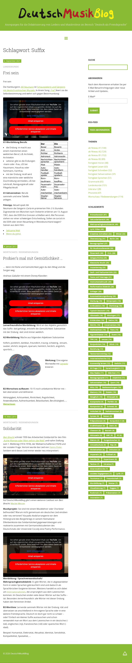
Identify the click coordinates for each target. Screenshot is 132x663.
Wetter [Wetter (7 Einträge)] (113, 483)
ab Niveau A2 (94, 151)
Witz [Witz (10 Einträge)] (94, 387)
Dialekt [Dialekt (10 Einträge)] (111, 392)
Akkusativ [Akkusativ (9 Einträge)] (96, 435)
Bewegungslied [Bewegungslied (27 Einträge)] (98, 243)
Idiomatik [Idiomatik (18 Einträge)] (96, 315)
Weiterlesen (9, 404)
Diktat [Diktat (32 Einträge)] (120, 234)
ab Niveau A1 (94, 147)
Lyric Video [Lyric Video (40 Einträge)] (97, 229)
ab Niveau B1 (94, 155)
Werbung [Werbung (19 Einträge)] (96, 301)
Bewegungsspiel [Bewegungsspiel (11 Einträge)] (99, 377)
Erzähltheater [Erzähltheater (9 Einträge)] (97, 425)
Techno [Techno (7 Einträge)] (94, 464)
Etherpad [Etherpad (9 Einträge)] (112, 397)
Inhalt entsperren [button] (35, 121)
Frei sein (11, 72)
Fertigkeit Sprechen (97, 177)
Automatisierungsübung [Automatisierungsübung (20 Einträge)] (103, 296)
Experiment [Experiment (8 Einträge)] (110, 459)
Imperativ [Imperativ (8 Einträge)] (96, 454)
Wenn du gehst (13, 233)
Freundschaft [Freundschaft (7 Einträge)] (114, 478)
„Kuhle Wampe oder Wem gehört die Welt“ (24, 440)
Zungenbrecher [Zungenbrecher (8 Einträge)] (112, 440)
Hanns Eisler (55, 447)
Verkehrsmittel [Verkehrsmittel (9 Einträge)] (113, 411)
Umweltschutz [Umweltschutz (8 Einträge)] (98, 445)
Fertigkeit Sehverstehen (99, 174)
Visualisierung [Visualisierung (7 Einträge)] (97, 488)
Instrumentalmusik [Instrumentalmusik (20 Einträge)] (100, 282)
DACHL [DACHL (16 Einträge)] (95, 325)
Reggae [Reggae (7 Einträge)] (114, 488)
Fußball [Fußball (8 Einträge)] (111, 454)
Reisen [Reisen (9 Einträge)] (107, 416)
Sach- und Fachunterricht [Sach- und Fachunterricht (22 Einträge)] (103, 272)
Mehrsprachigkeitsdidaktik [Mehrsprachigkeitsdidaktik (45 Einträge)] (104, 224)
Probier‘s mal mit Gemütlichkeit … (33, 258)
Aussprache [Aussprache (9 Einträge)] (96, 401)
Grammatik (93, 181)
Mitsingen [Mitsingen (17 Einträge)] (113, 315)
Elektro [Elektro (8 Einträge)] (94, 440)
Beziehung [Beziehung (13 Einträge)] (96, 349)
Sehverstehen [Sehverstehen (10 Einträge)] (98, 382)
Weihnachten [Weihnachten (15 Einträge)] (98, 330)
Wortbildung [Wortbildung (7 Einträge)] (97, 483)
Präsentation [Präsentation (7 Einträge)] (113, 493)
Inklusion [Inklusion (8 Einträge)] (114, 449)
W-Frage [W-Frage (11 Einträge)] (95, 368)
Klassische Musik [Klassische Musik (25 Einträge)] (99, 262)
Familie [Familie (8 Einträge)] (94, 459)
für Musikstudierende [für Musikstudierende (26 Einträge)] (101, 248)
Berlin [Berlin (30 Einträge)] (114, 238)
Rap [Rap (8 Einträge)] (113, 445)
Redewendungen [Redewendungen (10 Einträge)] (111, 387)
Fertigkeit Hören (96, 162)
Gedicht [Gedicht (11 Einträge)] (119, 363)
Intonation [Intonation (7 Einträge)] (96, 497)
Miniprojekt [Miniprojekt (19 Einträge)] (113, 301)
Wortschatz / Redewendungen (103, 196)
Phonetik (92, 192)
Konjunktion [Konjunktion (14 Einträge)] (97, 344)
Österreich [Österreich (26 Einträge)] (96, 253)
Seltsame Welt (13, 230)
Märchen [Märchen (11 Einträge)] (114, 373)
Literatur (92, 189)
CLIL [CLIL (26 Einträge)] (111, 253)
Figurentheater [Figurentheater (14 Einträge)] (98, 334)
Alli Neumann (27, 86)
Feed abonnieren (100, 129)
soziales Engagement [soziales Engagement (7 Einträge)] (101, 473)
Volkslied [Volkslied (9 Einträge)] (95, 411)
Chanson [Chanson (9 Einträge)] (95, 430)
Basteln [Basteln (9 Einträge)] (109, 430)
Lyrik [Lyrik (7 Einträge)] (119, 473)
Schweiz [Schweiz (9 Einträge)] (112, 406)
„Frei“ (53, 90)
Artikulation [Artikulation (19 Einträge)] (97, 306)
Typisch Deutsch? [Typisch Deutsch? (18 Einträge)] (99, 310)
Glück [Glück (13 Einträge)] (113, 344)
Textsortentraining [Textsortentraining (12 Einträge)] (100, 353)
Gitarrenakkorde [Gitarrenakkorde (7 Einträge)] (99, 469)
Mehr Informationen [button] (36, 116)
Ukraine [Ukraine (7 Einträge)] (109, 464)
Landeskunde (94, 185)
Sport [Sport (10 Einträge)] (114, 382)
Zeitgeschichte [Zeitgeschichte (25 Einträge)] (98, 258)
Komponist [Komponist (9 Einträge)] (96, 406)
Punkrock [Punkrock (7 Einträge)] (96, 493)
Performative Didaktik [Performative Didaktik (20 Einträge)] (102, 286)
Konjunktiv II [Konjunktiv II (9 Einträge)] (117, 421)
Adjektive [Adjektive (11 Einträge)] (119, 377)
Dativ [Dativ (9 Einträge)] (113, 425)
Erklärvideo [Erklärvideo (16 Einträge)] (97, 320)
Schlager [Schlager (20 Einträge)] (95, 291)
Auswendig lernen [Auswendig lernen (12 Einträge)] (100, 363)
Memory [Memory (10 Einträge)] (95, 392)
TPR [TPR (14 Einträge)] (93, 339)
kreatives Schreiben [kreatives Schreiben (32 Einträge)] (101, 234)
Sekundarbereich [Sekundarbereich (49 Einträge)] (99, 219)
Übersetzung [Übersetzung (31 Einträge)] (97, 238)
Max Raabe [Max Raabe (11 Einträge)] (97, 373)
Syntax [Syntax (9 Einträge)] (94, 416)
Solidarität (12, 428)
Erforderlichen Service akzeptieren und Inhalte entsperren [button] (35, 130)
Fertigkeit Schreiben (98, 170)
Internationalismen (16, 591)
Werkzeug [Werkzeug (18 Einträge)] (115, 306)
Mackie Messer (18, 503)
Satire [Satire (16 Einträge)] (113, 320)
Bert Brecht (8, 437)
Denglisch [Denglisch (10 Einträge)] (96, 397)
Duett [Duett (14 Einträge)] (116, 334)
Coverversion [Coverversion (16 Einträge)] (112, 325)
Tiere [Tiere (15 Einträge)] (114, 330)
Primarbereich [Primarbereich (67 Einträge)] (98, 214)
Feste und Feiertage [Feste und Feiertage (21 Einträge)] (101, 277)
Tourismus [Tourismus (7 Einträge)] (96, 478)
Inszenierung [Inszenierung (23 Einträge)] (98, 267)
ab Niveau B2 (94, 159)
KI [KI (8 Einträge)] (119, 435)
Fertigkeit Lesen (96, 166)
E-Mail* (108, 99)
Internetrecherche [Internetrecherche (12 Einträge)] (100, 358)
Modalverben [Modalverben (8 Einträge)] (97, 449)
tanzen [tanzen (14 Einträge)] (107, 339)
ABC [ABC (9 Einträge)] (109, 435)
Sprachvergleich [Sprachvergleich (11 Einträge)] (115, 368)
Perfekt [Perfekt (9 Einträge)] (112, 401)
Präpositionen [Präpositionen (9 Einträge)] (98, 421)
